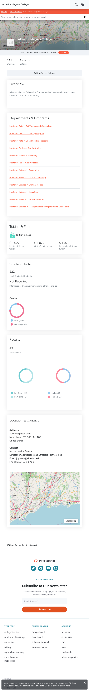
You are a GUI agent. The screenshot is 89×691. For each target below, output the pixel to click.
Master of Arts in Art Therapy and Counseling (30, 126)
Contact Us (66, 637)
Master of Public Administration (24, 163)
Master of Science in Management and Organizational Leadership (39, 207)
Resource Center (39, 647)
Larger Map (71, 521)
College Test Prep (12, 632)
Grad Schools (16, 11)
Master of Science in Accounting (24, 170)
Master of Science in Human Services (26, 199)
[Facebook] (40, 568)
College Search (38, 632)
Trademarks (66, 652)
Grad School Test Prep (14, 637)
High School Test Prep (14, 652)
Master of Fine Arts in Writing (23, 155)
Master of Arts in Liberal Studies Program (28, 141)
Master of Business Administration (25, 148)
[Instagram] (55, 568)
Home (4, 11)
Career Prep (9, 642)
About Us (65, 632)
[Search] (76, 4)
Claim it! (63, 52)
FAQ (63, 642)
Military (7, 647)
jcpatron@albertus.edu (28, 458)
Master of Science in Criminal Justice (26, 185)
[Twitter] (33, 568)
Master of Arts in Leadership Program (26, 133)
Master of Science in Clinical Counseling (27, 177)
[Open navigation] (82, 4)
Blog (63, 647)
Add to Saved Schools (44, 73)
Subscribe (44, 609)
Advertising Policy (69, 657)
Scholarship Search (40, 642)
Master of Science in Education (23, 192)
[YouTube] (48, 568)
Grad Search (37, 637)
